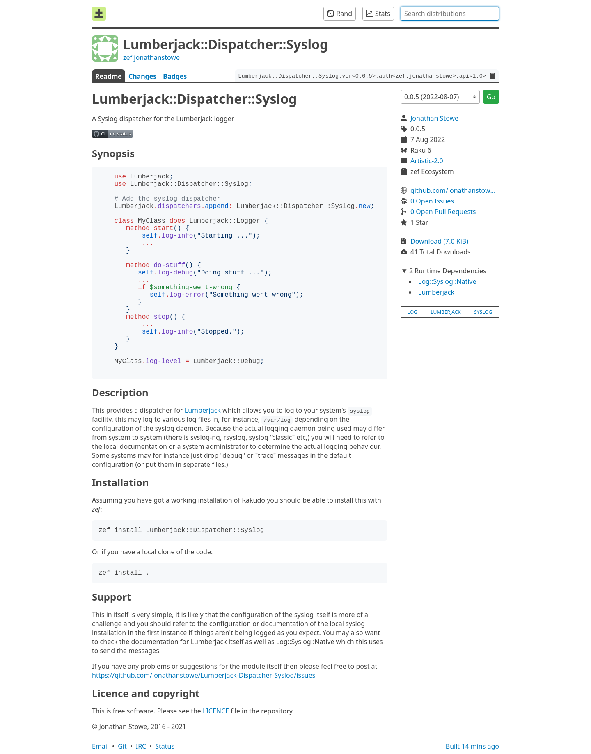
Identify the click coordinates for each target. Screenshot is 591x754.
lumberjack (445, 311)
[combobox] (450, 14)
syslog (483, 311)
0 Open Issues (432, 201)
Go (491, 96)
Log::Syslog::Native (447, 281)
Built (472, 746)
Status (164, 746)
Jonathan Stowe (434, 118)
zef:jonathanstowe (151, 57)
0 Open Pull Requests (443, 211)
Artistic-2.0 (426, 160)
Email (100, 746)
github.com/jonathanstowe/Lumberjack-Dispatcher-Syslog (454, 190)
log (412, 311)
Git (122, 746)
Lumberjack (203, 410)
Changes (142, 76)
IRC (141, 746)
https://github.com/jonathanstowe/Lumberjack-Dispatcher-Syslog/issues (203, 675)
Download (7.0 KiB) (439, 241)
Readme (108, 76)
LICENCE (216, 710)
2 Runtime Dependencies (447, 270)
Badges (175, 76)
